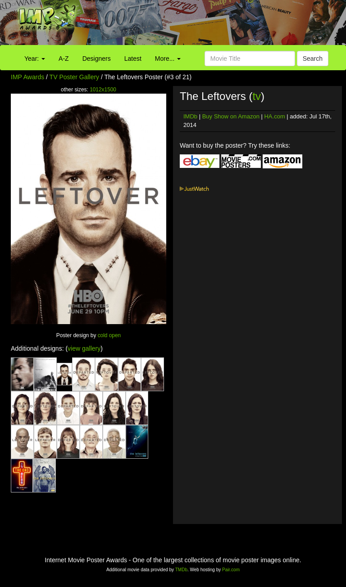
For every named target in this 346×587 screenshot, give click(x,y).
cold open (109, 335)
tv (256, 96)
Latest (132, 58)
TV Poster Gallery (74, 77)
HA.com (274, 116)
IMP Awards (27, 77)
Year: (34, 58)
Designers (96, 58)
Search (313, 58)
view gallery (84, 348)
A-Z (64, 58)
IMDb (190, 116)
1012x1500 (103, 89)
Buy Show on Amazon (231, 116)
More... (168, 58)
